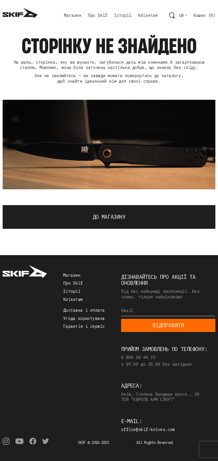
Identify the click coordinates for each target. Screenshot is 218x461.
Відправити (168, 325)
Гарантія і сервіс (84, 326)
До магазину (109, 216)
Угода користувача (84, 318)
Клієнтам (147, 15)
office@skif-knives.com (148, 429)
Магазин (72, 15)
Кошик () (204, 15)
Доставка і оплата (84, 310)
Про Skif (97, 15)
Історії (122, 15)
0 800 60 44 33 (138, 357)
